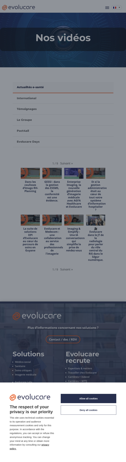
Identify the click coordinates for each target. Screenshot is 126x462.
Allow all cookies (88, 398)
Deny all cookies (88, 410)
